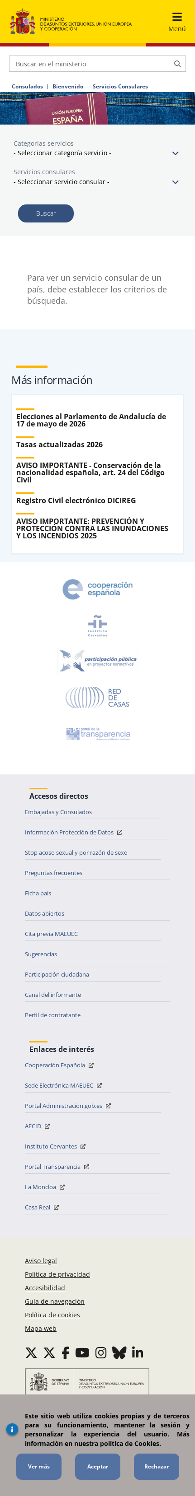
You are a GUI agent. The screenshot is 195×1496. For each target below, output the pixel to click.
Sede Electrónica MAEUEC (64, 1085)
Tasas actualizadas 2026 (59, 444)
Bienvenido (67, 86)
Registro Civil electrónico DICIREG (76, 500)
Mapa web (41, 1328)
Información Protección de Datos (74, 832)
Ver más (39, 1466)
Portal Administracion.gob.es (69, 1106)
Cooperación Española (60, 1065)
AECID (38, 1126)
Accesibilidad (45, 1287)
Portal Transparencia (58, 1167)
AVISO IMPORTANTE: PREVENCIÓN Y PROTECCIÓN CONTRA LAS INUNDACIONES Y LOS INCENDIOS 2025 (92, 528)
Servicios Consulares (120, 86)
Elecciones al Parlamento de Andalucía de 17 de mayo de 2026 (91, 420)
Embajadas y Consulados (58, 812)
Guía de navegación (55, 1301)
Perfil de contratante (53, 1015)
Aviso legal (41, 1260)
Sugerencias (41, 954)
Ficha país (38, 893)
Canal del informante (53, 995)
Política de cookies (52, 1315)
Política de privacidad (57, 1274)
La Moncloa (46, 1187)
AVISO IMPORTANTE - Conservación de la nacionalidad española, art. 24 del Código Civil (90, 472)
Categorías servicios (44, 143)
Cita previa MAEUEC (51, 934)
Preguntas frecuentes (53, 873)
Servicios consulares (44, 171)
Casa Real (43, 1207)
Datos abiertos (44, 913)
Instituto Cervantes (56, 1146)
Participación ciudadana (57, 974)
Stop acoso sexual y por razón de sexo (76, 852)
